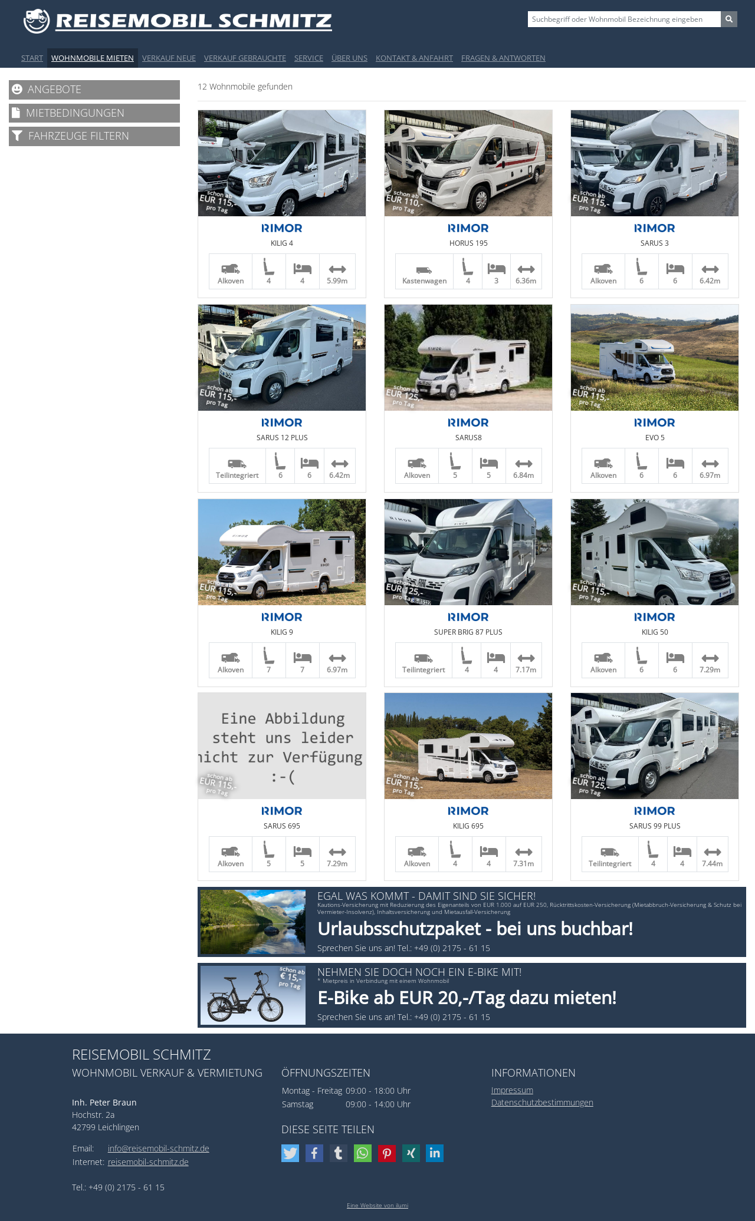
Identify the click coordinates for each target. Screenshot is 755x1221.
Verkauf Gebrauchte (245, 57)
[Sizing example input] (624, 19)
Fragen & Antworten (503, 57)
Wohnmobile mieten (92, 57)
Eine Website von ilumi (377, 1205)
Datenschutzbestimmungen (542, 1102)
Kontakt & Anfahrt (414, 57)
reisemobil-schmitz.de (148, 1161)
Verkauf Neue (169, 57)
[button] (291, 1153)
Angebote (46, 89)
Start (32, 57)
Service (308, 57)
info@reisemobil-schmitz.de (158, 1148)
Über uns (349, 57)
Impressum (512, 1089)
